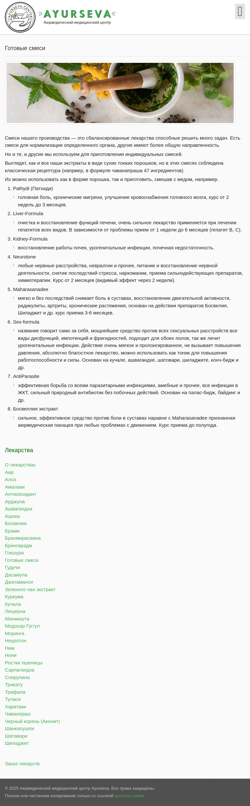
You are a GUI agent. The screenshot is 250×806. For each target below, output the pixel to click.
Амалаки (15, 487)
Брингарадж (18, 545)
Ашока (12, 516)
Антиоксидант (20, 494)
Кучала (13, 604)
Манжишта (17, 618)
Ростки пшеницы (24, 662)
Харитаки (15, 706)
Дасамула (16, 574)
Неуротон (15, 640)
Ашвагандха (18, 508)
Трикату (14, 684)
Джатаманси (19, 582)
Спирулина (17, 677)
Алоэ (10, 479)
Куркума (14, 596)
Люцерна (15, 611)
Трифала (15, 692)
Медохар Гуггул (22, 626)
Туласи (13, 699)
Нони (11, 655)
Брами (12, 531)
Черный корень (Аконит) (32, 721)
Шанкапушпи (19, 728)
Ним (10, 648)
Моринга (14, 633)
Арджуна (15, 501)
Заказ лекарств (22, 763)
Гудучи (12, 567)
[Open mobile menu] (240, 11)
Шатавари (16, 736)
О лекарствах (20, 464)
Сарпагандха (19, 670)
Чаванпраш (18, 713)
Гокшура (14, 552)
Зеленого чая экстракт (30, 589)
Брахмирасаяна (23, 538)
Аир (9, 472)
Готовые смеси (21, 560)
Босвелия (16, 523)
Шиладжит (17, 743)
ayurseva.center (130, 795)
